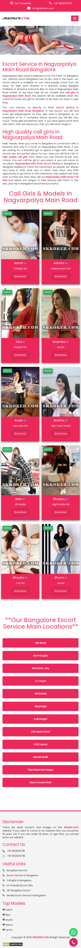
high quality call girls (15, 157)
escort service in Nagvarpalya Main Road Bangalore (40, 109)
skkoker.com (71, 827)
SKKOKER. (16, 18)
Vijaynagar (40, 706)
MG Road (40, 643)
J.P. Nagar (40, 681)
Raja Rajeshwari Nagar (40, 769)
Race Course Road (40, 782)
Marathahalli (40, 757)
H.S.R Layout (40, 744)
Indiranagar (40, 719)
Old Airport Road (40, 731)
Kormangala (40, 655)
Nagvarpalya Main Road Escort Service (37, 163)
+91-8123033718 (60, 3)
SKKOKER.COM (40, 937)
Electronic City (40, 668)
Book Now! (20, 276)
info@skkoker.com (40, 8)
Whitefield (41, 693)
